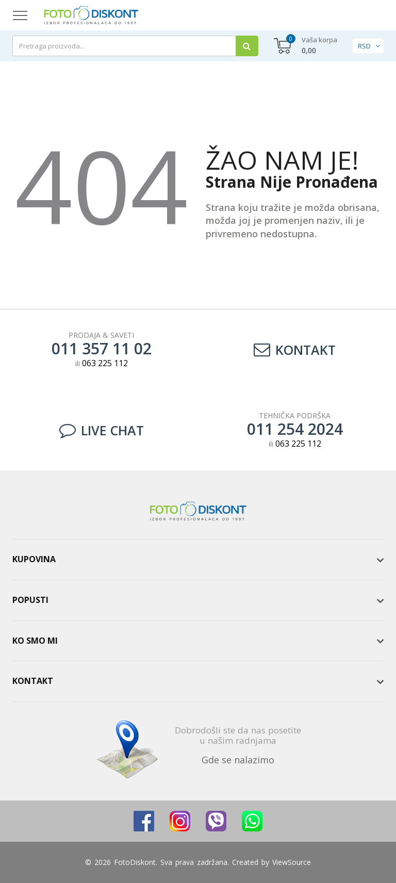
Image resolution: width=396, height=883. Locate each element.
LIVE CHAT (101, 430)
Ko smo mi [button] (35, 640)
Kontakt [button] (32, 680)
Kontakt (295, 349)
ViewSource (291, 862)
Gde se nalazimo (238, 760)
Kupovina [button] (34, 559)
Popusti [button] (30, 600)
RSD (364, 46)
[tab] (198, 559)
